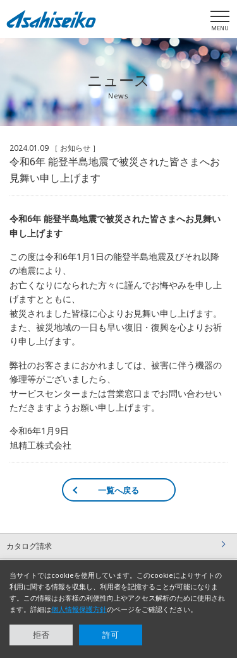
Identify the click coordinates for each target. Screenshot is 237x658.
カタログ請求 (29, 546)
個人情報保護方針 (79, 609)
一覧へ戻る (118, 490)
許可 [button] (110, 634)
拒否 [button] (41, 634)
